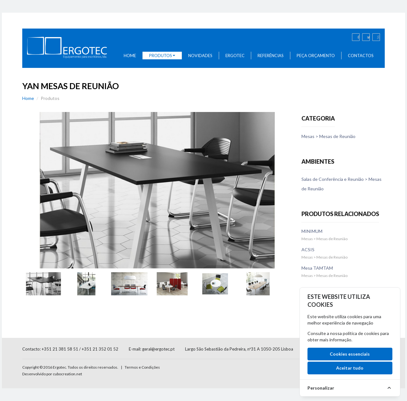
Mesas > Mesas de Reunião (328, 136)
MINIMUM (311, 231)
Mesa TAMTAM (317, 268)
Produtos (162, 55)
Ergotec (235, 55)
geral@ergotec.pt (158, 349)
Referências (271, 55)
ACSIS (307, 249)
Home (130, 55)
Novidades (200, 55)
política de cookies (361, 333)
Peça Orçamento (316, 55)
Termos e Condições (142, 367)
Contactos (361, 55)
